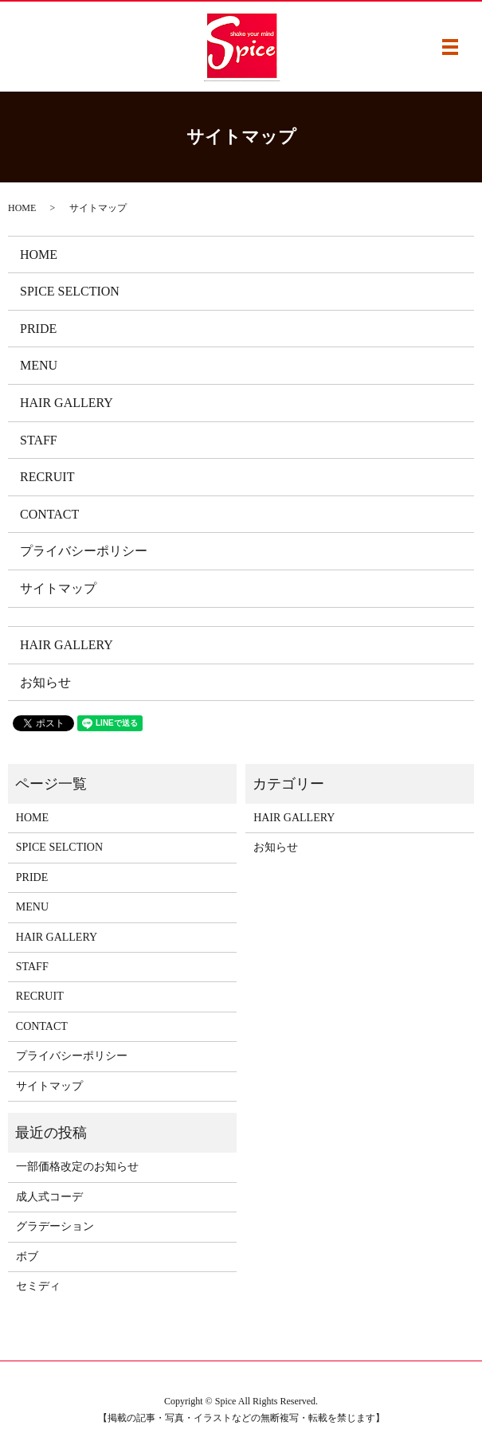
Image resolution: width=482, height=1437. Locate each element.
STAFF (38, 440)
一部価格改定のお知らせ (77, 1167)
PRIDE (38, 328)
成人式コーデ (49, 1197)
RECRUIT (47, 477)
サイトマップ (58, 588)
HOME (22, 207)
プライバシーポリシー (83, 551)
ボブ (27, 1257)
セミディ (38, 1286)
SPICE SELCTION (70, 291)
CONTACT (49, 514)
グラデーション (55, 1226)
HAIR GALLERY (66, 402)
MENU (38, 365)
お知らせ (45, 682)
